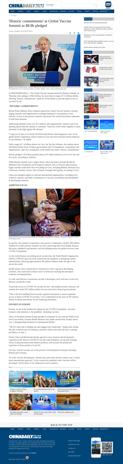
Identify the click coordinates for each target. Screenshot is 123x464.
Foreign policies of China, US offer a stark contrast (105, 68)
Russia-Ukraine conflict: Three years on (106, 152)
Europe (14, 15)
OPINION (20, 11)
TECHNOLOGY (53, 11)
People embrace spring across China (94, 47)
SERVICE (95, 11)
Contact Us (71, 448)
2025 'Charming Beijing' (91, 131)
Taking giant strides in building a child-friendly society (105, 58)
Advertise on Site (73, 444)
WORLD (36, 11)
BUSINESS (63, 11)
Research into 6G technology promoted (95, 22)
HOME (12, 11)
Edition (50, 5)
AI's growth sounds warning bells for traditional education (106, 80)
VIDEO (28, 11)
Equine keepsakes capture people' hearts (105, 106)
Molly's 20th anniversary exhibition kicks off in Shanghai (105, 96)
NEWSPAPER (103, 11)
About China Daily (74, 441)
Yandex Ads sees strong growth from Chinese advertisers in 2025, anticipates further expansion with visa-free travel (98, 28)
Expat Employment (74, 456)
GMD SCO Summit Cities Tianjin (105, 131)
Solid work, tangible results (66, 412)
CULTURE (71, 11)
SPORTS (87, 11)
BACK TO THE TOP (61, 425)
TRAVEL (79, 11)
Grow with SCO (89, 151)
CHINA (44, 11)
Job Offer (71, 452)
